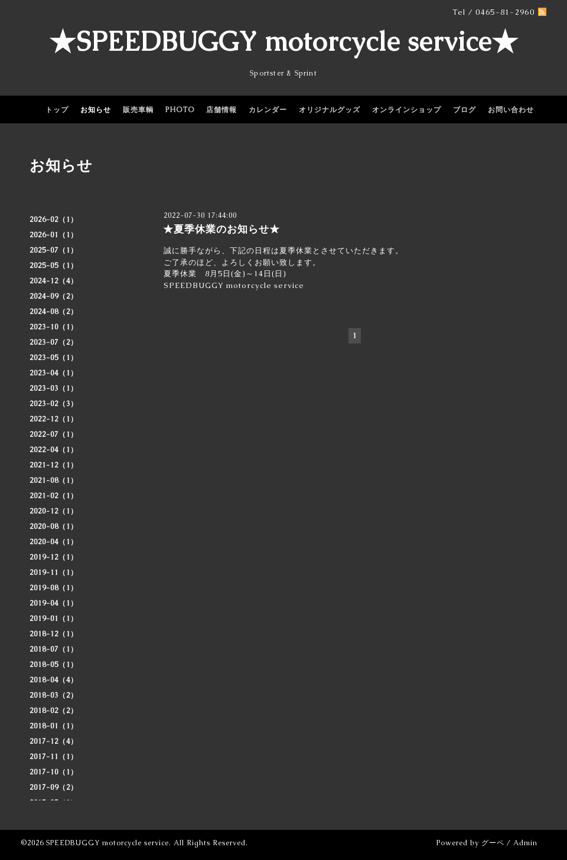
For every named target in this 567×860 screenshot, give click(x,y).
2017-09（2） (54, 787)
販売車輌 (138, 110)
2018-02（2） (54, 710)
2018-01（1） (54, 726)
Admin (525, 843)
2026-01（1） (54, 235)
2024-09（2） (54, 296)
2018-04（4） (54, 680)
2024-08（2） (54, 311)
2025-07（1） (54, 250)
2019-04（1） (54, 603)
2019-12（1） (54, 557)
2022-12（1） (54, 419)
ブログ (464, 110)
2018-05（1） (54, 664)
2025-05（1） (54, 265)
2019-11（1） (54, 572)
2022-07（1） (54, 434)
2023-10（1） (54, 327)
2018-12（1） (54, 634)
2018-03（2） (54, 695)
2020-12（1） (54, 511)
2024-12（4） (54, 281)
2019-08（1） (54, 588)
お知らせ (95, 110)
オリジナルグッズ (329, 110)
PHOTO (179, 110)
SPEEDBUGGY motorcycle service (107, 843)
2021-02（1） (54, 496)
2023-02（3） (54, 403)
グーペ (492, 843)
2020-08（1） (54, 526)
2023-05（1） (54, 357)
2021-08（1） (54, 480)
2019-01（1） (54, 618)
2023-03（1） (54, 388)
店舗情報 (221, 110)
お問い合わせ (511, 110)
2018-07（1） (54, 649)
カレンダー (268, 110)
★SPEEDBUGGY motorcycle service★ (284, 41)
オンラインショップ (406, 110)
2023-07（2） (54, 342)
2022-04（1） (54, 449)
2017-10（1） (54, 772)
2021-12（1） (54, 465)
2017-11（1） (54, 756)
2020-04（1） (54, 542)
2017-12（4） (54, 741)
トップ (57, 110)
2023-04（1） (54, 373)
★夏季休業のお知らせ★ (221, 229)
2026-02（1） (54, 219)
